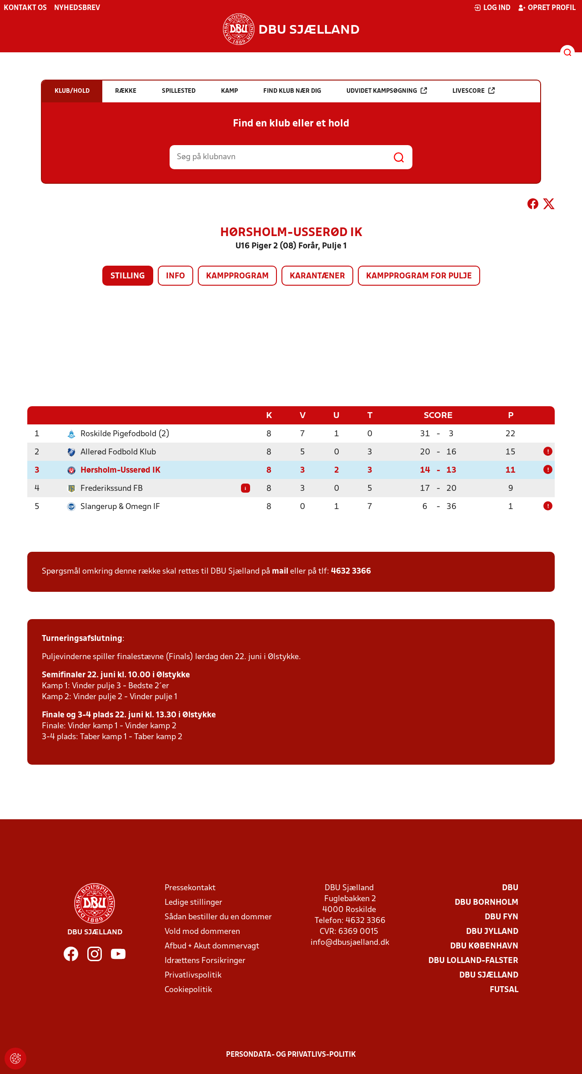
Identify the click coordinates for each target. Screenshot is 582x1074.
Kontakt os (25, 8)
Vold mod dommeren (202, 931)
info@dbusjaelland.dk (350, 942)
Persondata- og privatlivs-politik (291, 1054)
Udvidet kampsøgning (386, 90)
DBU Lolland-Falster (473, 960)
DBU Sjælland (488, 975)
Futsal (504, 989)
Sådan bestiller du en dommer (218, 917)
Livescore (473, 90)
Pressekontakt (190, 888)
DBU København (484, 946)
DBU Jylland (492, 931)
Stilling (127, 276)
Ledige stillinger (193, 902)
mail (280, 571)
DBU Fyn (501, 917)
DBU (510, 888)
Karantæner (317, 276)
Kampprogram (237, 276)
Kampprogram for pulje (419, 276)
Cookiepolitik (188, 989)
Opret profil (547, 8)
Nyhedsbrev (77, 8)
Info (175, 276)
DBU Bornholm (486, 902)
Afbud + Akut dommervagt (212, 946)
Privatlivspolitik (193, 975)
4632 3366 (351, 571)
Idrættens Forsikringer (205, 960)
